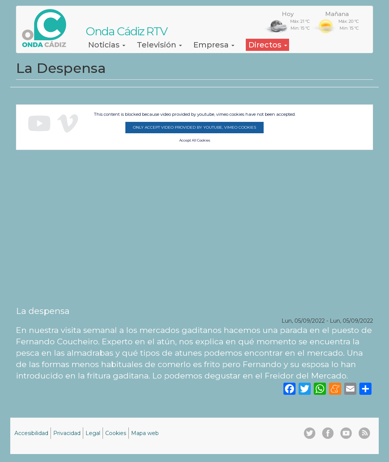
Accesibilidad (31, 433)
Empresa (213, 44)
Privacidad (67, 433)
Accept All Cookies (194, 140)
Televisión (159, 44)
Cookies (115, 433)
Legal (92, 433)
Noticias (106, 44)
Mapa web (145, 433)
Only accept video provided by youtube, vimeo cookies (194, 127)
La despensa (43, 311)
